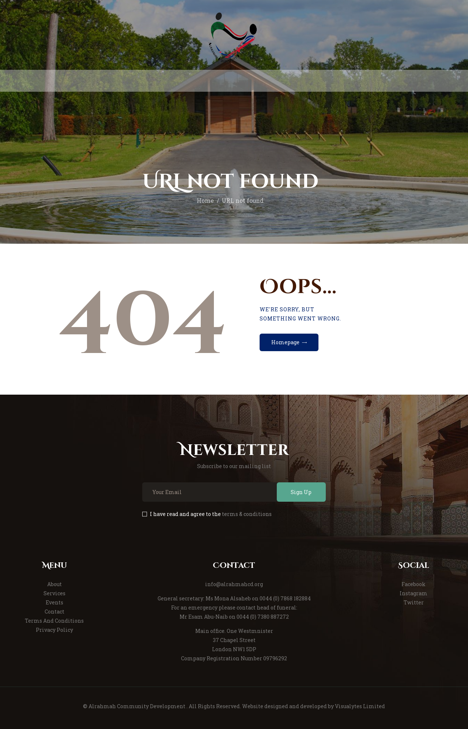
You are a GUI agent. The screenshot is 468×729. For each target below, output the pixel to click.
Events (54, 602)
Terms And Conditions (54, 620)
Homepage (285, 342)
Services (54, 593)
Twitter (414, 602)
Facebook (413, 584)
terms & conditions (247, 513)
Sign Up (301, 492)
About (54, 584)
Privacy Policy (54, 629)
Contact (54, 611)
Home (205, 200)
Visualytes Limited (360, 706)
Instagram (413, 593)
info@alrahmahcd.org (234, 584)
